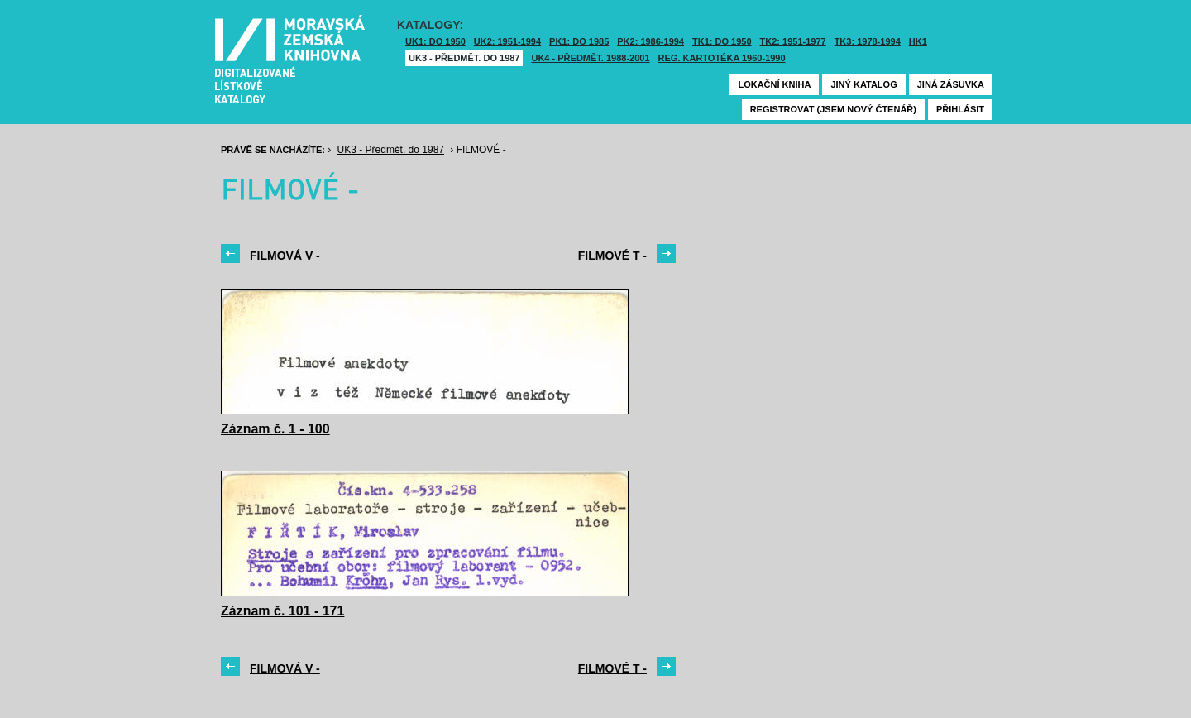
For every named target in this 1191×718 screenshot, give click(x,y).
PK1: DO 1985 (579, 41)
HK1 (918, 41)
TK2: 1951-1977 (793, 41)
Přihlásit (960, 109)
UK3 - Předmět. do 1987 (464, 58)
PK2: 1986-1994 (650, 41)
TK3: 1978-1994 (868, 41)
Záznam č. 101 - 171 (282, 611)
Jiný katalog (863, 84)
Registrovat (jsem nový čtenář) (833, 109)
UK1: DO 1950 (435, 41)
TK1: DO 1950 (722, 41)
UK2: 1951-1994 (507, 41)
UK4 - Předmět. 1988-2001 (590, 58)
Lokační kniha (774, 84)
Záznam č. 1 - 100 (275, 429)
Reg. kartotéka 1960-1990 (722, 58)
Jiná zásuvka (950, 84)
